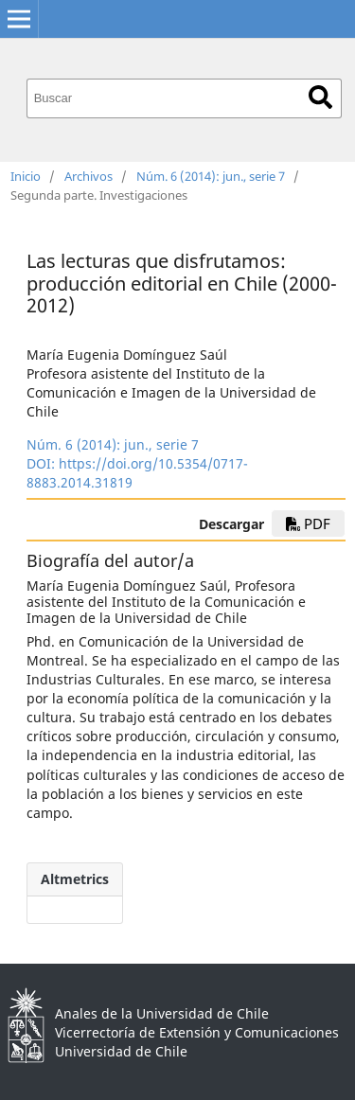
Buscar (320, 97)
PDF (308, 523)
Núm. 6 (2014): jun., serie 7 (210, 176)
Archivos (88, 176)
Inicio (25, 176)
